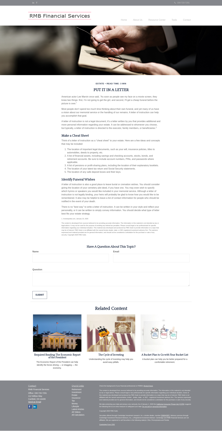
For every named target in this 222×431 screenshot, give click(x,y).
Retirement (76, 390)
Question (37, 270)
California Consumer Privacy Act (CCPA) (170, 404)
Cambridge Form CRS (107, 425)
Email (116, 252)
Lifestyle (75, 407)
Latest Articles (78, 410)
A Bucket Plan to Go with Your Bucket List (164, 355)
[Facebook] (36, 2)
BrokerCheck (148, 386)
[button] (134, 16)
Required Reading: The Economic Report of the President (57, 356)
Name (35, 252)
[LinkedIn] (33, 2)
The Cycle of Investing (111, 355)
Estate (74, 395)
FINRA (163, 416)
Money (75, 404)
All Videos (76, 412)
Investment (76, 393)
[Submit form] (39, 295)
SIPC (168, 416)
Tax (73, 401)
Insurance (76, 398)
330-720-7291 (182, 3)
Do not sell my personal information (154, 407)
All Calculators (78, 415)
